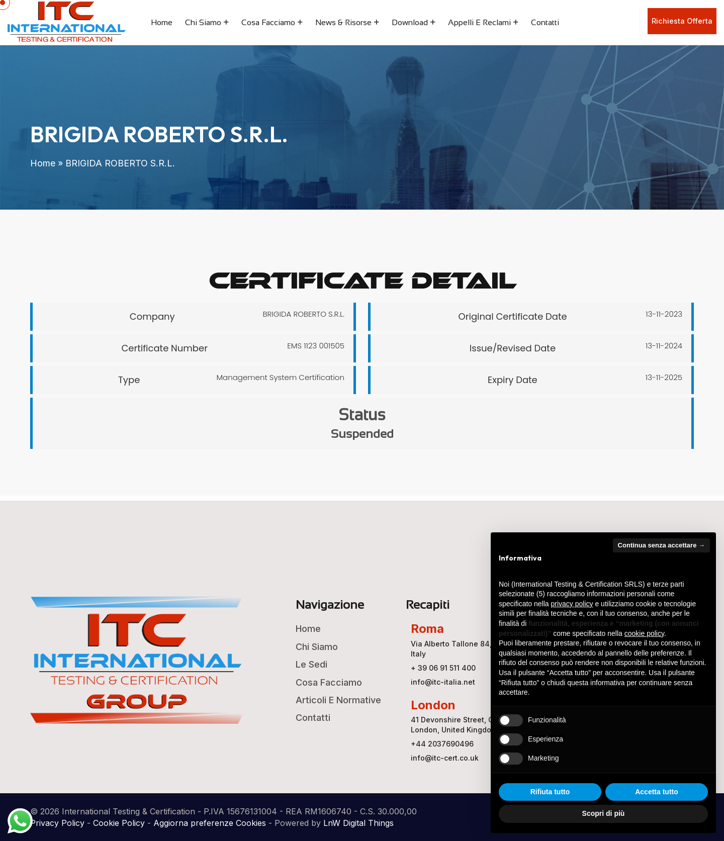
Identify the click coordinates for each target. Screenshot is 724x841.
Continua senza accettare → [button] (661, 545)
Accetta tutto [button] (656, 792)
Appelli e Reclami (479, 22)
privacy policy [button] (572, 604)
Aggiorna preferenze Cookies (209, 823)
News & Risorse (343, 22)
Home (161, 22)
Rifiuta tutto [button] (550, 792)
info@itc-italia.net (443, 682)
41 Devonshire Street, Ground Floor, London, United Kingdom (473, 724)
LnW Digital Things (358, 823)
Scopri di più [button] (603, 813)
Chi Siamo (203, 22)
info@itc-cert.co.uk (445, 758)
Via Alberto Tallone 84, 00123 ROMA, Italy (475, 648)
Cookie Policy (119, 823)
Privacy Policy (57, 823)
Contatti (545, 22)
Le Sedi (311, 664)
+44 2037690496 (442, 743)
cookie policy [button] (644, 633)
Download (410, 22)
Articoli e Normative (338, 700)
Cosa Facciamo (268, 22)
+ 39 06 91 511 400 (443, 668)
